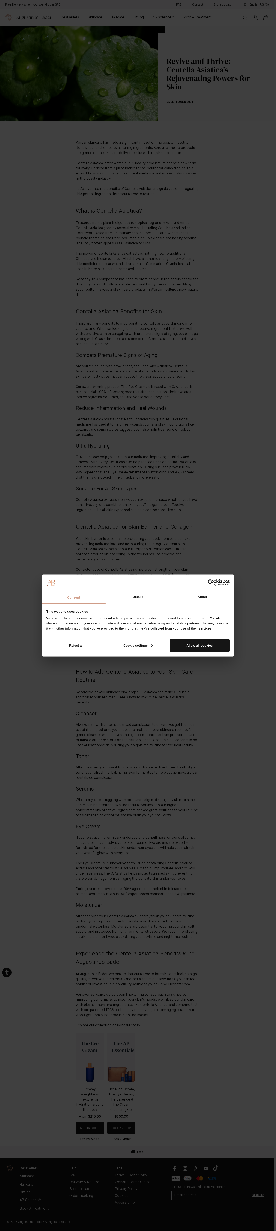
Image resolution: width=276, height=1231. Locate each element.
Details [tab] (138, 597)
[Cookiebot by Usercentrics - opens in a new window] (211, 582)
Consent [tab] (73, 597)
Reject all (76, 645)
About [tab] (202, 597)
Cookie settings (138, 645)
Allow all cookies (199, 645)
